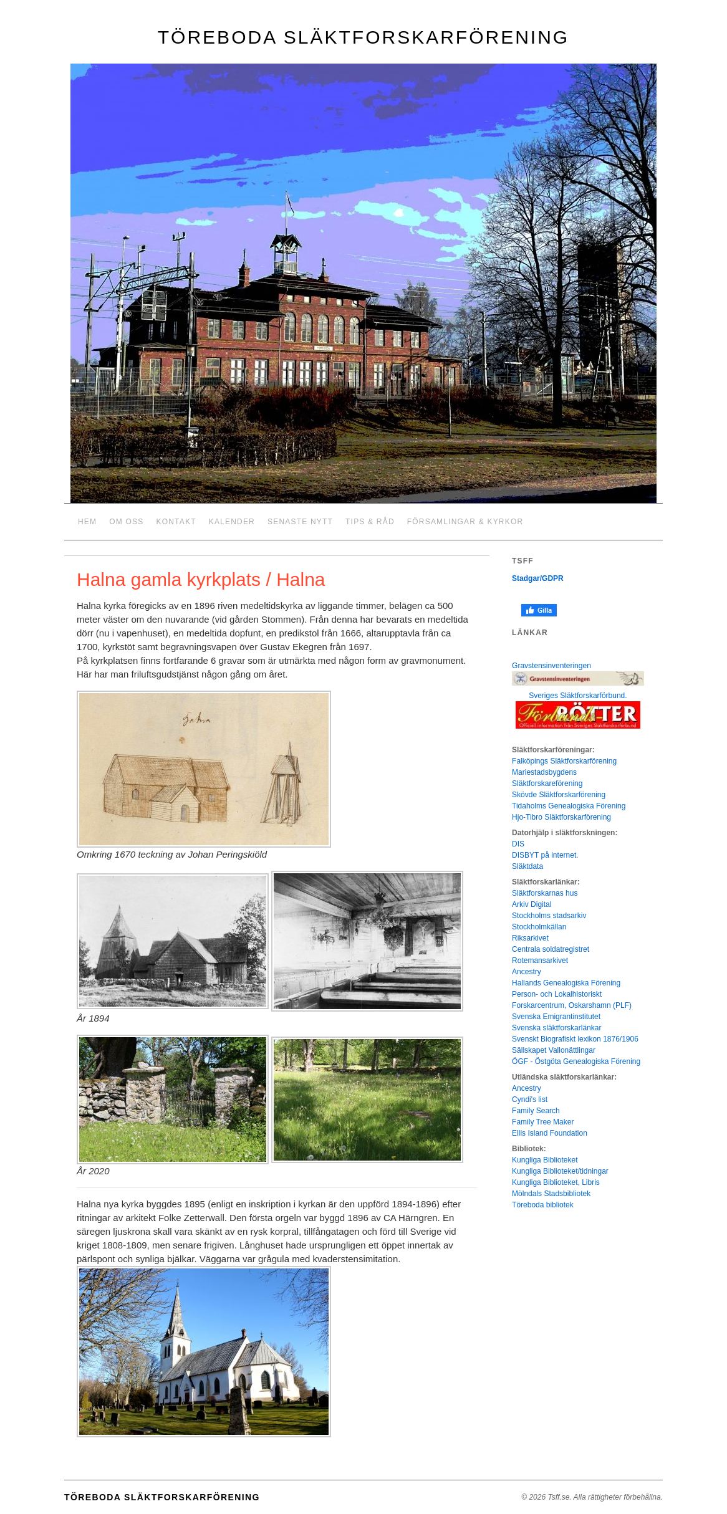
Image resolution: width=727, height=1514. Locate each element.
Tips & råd (370, 521)
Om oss (126, 521)
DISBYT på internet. (545, 855)
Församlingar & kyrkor (465, 521)
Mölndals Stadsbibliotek (551, 1193)
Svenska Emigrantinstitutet (556, 1016)
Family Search (536, 1110)
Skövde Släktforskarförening (558, 794)
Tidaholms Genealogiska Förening (568, 806)
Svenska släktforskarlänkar (556, 1027)
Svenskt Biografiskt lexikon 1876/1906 (575, 1039)
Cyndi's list (529, 1099)
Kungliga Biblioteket (544, 1160)
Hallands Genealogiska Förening (566, 983)
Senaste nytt (300, 521)
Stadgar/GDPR (538, 578)
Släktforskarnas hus (544, 893)
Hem (87, 521)
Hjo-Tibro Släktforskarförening (561, 817)
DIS (518, 844)
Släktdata (527, 866)
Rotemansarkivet (540, 960)
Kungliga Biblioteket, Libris (556, 1182)
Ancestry (526, 971)
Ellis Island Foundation (549, 1133)
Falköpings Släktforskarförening (564, 761)
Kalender (232, 521)
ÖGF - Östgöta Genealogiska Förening (576, 1061)
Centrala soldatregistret (550, 949)
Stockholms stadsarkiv (549, 915)
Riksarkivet (530, 938)
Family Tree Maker (543, 1122)
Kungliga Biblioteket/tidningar (560, 1171)
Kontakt (176, 521)
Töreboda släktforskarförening (363, 37)
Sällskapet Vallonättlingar (553, 1050)
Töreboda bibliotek (543, 1204)
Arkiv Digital (531, 904)
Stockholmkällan (539, 926)
